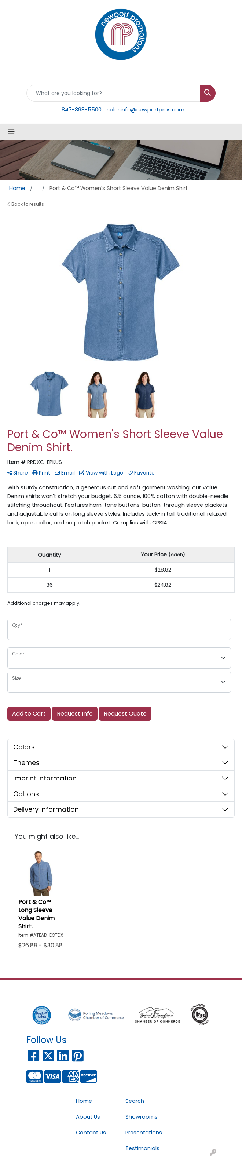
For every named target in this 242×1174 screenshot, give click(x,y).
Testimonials (142, 1148)
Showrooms (141, 1116)
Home (84, 1101)
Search (134, 1101)
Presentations (143, 1132)
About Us (88, 1116)
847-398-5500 (82, 109)
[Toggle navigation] (11, 132)
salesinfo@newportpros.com (145, 109)
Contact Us (91, 1132)
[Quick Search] (113, 93)
